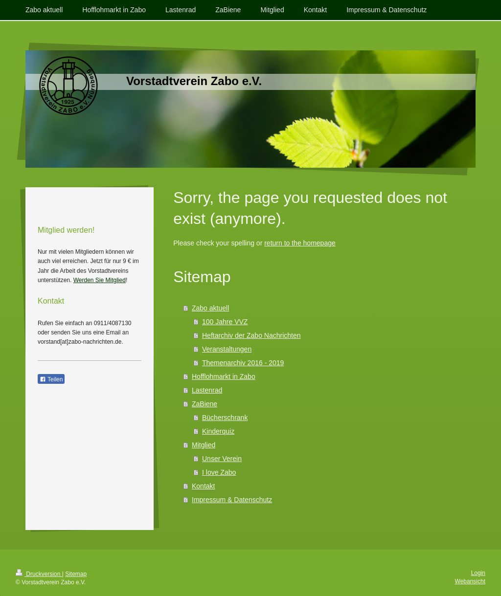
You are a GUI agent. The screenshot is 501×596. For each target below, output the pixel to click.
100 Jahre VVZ (225, 322)
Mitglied (203, 445)
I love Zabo (219, 472)
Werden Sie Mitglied (99, 280)
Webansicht (470, 581)
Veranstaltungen (226, 349)
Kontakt (203, 486)
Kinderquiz (218, 431)
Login (478, 573)
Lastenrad (207, 390)
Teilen (51, 379)
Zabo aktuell (210, 308)
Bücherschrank (225, 417)
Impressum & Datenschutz (232, 500)
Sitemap (76, 574)
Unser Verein (222, 459)
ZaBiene (204, 404)
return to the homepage (300, 243)
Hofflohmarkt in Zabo (223, 376)
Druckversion (39, 574)
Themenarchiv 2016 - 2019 (243, 363)
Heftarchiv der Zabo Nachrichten (251, 335)
